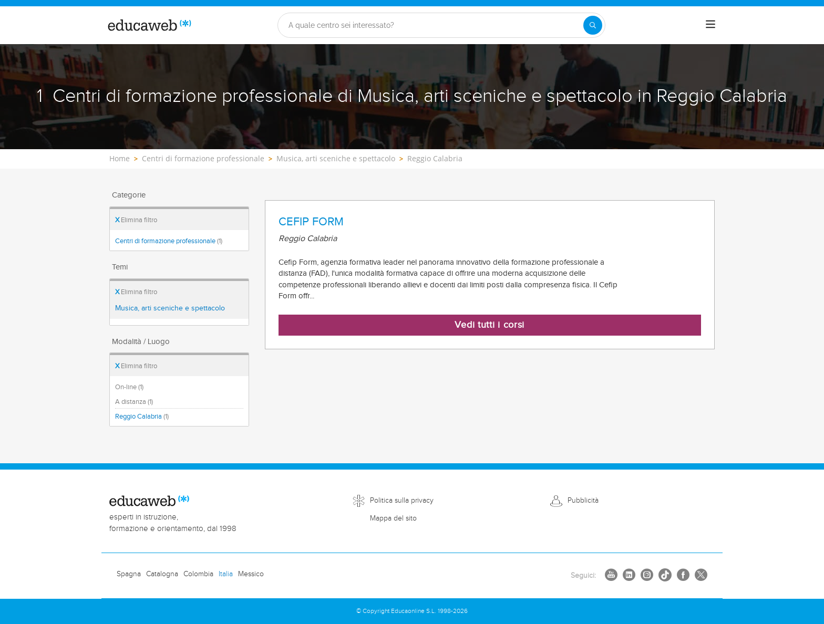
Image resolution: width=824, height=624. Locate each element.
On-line (129, 387)
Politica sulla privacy (402, 500)
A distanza (134, 402)
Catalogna (162, 574)
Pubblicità (583, 500)
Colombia (198, 574)
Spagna (129, 574)
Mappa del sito (393, 518)
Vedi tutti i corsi (489, 324)
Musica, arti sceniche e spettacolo (170, 308)
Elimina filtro (136, 220)
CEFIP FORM (311, 221)
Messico (251, 574)
